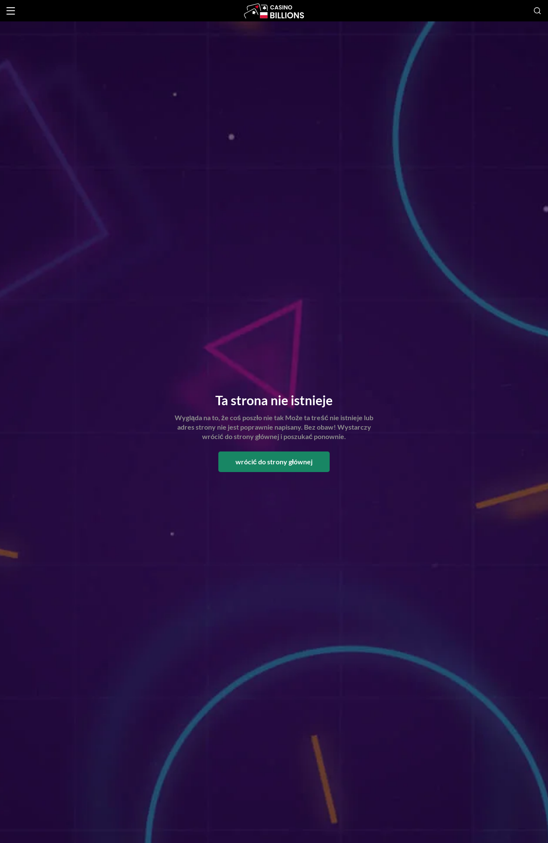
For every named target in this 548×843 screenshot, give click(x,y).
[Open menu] (10, 11)
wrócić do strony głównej (274, 461)
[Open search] (537, 10)
